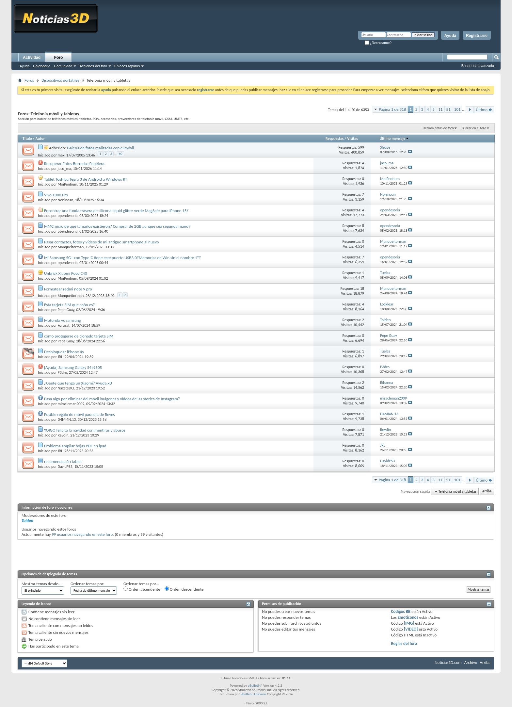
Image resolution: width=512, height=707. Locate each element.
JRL (60, 356)
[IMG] (409, 623)
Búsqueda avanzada (477, 66)
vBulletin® (255, 685)
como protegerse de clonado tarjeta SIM (78, 336)
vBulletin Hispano (253, 694)
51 (448, 109)
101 (457, 109)
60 (120, 154)
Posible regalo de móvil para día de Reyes (79, 414)
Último (484, 109)
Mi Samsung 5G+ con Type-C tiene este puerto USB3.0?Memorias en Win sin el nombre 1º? (122, 257)
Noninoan (65, 200)
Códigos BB (400, 611)
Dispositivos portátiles (60, 80)
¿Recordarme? (378, 43)
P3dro (62, 372)
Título (27, 138)
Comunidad (63, 66)
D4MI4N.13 (67, 419)
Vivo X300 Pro (56, 194)
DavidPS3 (65, 466)
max (61, 155)
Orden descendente (184, 589)
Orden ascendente (141, 589)
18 (362, 288)
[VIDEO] (411, 629)
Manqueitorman (71, 247)
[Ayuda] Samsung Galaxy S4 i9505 (73, 367)
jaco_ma (64, 168)
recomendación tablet (63, 461)
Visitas (352, 138)
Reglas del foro (404, 643)
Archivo (470, 662)
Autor (39, 138)
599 (361, 147)
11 (440, 109)
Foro (58, 57)
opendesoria (68, 215)
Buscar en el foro (474, 128)
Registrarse (477, 35)
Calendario (41, 66)
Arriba (487, 491)
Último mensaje (394, 138)
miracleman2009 (71, 404)
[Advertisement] (256, 553)
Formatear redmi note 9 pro (68, 289)
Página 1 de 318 (392, 109)
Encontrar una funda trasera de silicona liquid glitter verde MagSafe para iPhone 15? (116, 210)
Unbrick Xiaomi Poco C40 (65, 273)
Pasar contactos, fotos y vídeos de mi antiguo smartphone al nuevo (101, 241)
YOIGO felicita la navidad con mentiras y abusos (84, 430)
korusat (64, 325)
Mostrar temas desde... (41, 583)
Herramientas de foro (438, 128)
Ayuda (450, 35)
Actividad (31, 57)
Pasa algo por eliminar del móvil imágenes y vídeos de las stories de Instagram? (112, 398)
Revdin (63, 435)
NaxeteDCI (66, 388)
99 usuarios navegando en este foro (82, 534)
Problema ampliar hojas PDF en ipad (75, 445)
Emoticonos (408, 617)
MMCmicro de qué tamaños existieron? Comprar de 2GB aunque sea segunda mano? (117, 226)
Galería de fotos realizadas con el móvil (100, 147)
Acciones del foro (93, 66)
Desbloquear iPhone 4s (64, 351)
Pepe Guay (66, 309)
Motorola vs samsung (62, 320)
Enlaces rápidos (127, 66)
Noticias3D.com (448, 662)
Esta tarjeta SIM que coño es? (69, 304)
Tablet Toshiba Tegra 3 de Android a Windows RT (85, 179)
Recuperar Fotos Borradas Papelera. (74, 163)
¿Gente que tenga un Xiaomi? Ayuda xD (78, 383)
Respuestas (335, 138)
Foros (29, 80)
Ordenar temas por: (87, 583)
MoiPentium (67, 184)
